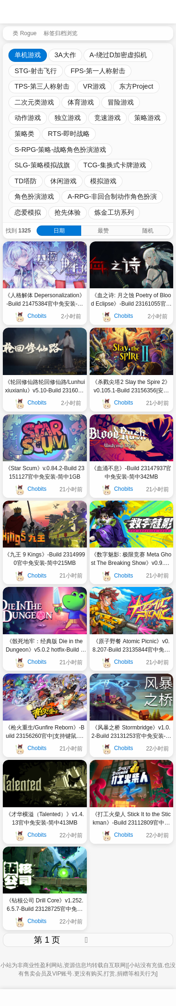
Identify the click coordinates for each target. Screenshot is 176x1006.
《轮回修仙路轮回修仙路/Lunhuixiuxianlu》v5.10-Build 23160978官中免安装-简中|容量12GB (45, 387)
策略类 (24, 133)
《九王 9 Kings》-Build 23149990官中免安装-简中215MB (44, 558)
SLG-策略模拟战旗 (42, 165)
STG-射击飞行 (36, 71)
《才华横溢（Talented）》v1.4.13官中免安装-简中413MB (45, 818)
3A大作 (65, 55)
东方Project (136, 86)
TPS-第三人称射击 (42, 86)
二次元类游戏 (34, 102)
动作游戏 (28, 117)
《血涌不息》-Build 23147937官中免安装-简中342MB (131, 472)
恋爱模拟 (28, 212)
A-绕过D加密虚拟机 (118, 55)
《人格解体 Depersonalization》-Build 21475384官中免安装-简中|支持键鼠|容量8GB (45, 300)
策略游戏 (147, 117)
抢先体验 (67, 212)
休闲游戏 (63, 181)
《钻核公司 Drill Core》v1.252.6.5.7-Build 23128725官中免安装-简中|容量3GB (45, 905)
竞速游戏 (107, 117)
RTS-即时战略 (69, 133)
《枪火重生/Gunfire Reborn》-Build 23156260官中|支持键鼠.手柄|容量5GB (44, 732)
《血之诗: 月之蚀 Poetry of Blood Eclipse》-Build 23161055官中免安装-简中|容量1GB (131, 300)
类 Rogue (25, 33)
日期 (59, 230)
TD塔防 (26, 181)
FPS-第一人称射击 (97, 71)
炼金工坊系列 (114, 212)
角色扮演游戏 (34, 196)
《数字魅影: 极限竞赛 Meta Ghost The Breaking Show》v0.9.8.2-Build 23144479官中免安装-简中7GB (131, 559)
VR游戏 (94, 86)
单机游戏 (28, 55)
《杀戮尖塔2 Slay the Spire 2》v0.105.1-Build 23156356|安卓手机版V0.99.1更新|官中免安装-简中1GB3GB (131, 387)
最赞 (103, 230)
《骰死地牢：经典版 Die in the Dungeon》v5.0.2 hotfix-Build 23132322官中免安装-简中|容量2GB (44, 646)
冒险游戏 (120, 102)
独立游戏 (67, 117)
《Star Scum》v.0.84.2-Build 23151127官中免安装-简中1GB (44, 472)
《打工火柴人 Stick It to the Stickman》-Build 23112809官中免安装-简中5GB (131, 819)
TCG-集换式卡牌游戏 (115, 165)
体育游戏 (81, 102)
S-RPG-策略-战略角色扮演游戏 (60, 149)
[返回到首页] (5, 32)
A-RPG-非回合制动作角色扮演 (112, 196)
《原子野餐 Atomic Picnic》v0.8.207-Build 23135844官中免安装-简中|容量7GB (131, 646)
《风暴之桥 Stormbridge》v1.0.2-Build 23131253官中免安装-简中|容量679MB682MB (131, 732)
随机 (147, 230)
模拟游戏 (103, 181)
